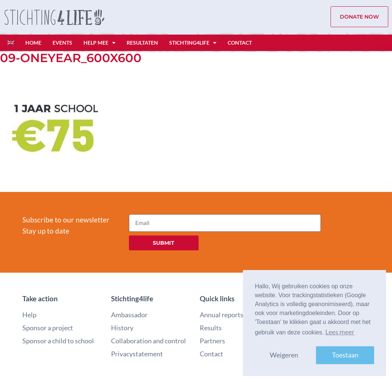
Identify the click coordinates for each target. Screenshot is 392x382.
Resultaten (142, 42)
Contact (240, 42)
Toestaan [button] (345, 355)
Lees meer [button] (339, 332)
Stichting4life (192, 42)
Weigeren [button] (284, 355)
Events (62, 42)
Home (33, 42)
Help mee (99, 42)
